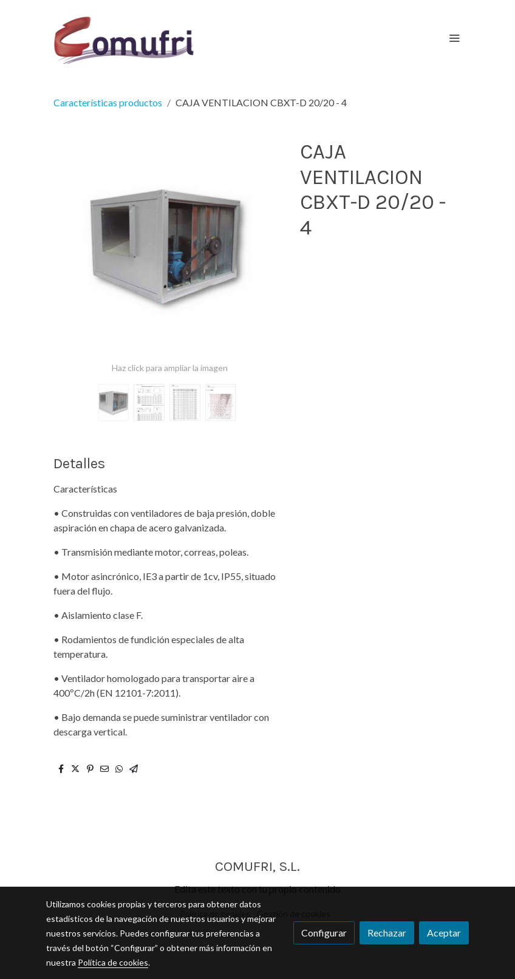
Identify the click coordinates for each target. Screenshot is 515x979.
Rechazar (386, 932)
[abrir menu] (454, 38)
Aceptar (444, 932)
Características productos (107, 102)
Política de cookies (113, 962)
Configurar (324, 932)
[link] (124, 38)
